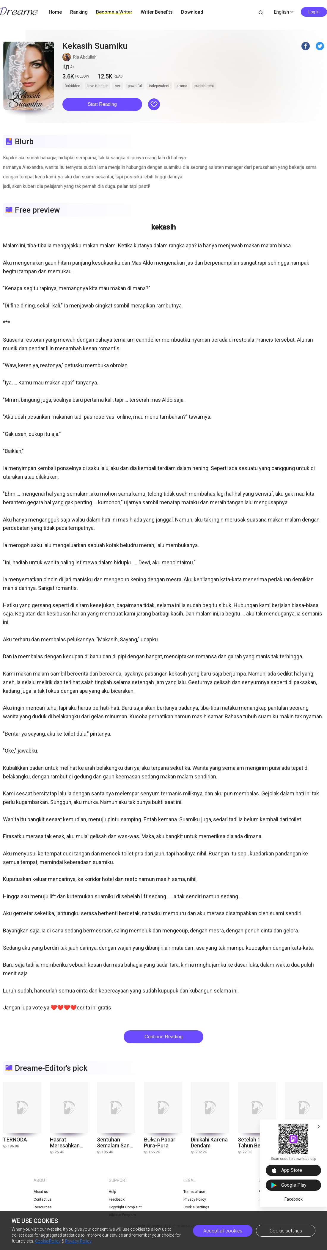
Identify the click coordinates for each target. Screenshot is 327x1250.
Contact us (43, 1199)
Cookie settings (286, 1231)
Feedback (117, 1199)
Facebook (293, 1199)
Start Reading (102, 104)
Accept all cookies (222, 1231)
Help (112, 1192)
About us (41, 1192)
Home (55, 12)
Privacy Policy (78, 1241)
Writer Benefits (157, 12)
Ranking (79, 12)
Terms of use (194, 1192)
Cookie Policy (48, 1241)
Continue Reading (163, 1036)
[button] (102, 104)
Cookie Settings (196, 1207)
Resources (43, 1207)
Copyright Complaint (125, 1207)
